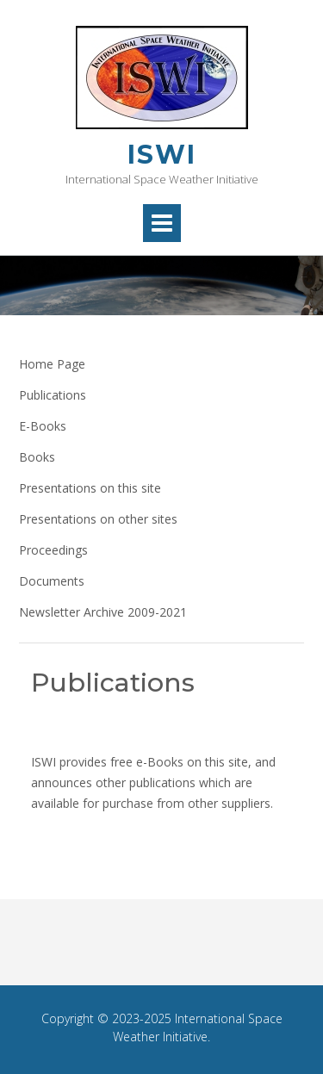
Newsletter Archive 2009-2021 (103, 612)
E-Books (42, 426)
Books (37, 457)
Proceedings (53, 550)
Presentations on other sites (98, 519)
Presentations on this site (90, 488)
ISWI (161, 155)
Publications (52, 395)
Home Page (52, 364)
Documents (51, 581)
